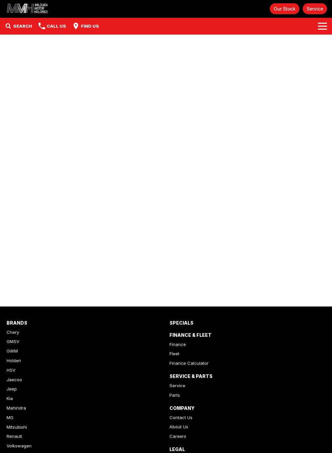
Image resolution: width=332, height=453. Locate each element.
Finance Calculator (189, 363)
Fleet (174, 353)
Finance (177, 344)
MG (10, 417)
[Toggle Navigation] (322, 26)
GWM (12, 351)
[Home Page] (28, 8)
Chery (13, 332)
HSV (11, 370)
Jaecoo (14, 379)
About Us (178, 426)
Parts (174, 395)
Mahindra (16, 408)
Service (315, 9)
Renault (14, 436)
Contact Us (180, 417)
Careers (177, 436)
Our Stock (284, 9)
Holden (14, 360)
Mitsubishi (17, 427)
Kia (10, 398)
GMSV (13, 341)
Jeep (12, 388)
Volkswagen (19, 445)
